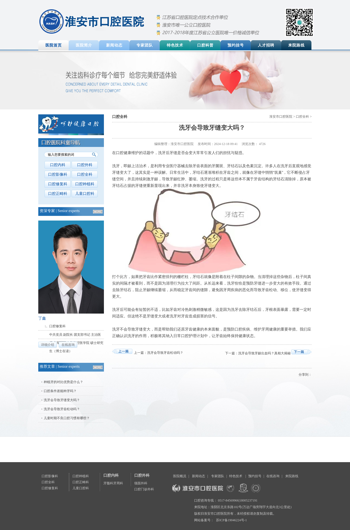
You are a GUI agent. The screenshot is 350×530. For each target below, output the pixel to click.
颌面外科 (140, 483)
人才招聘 (266, 45)
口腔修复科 (57, 184)
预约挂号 (236, 45)
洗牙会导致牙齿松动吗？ (62, 409)
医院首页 (53, 45)
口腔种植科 (84, 184)
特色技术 (175, 45)
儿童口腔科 (84, 194)
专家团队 (144, 45)
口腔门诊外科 (144, 489)
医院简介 (84, 45)
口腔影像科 (57, 174)
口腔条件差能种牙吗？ (60, 391)
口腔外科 (84, 165)
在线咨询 (68, 345)
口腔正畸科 (57, 194)
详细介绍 (47, 345)
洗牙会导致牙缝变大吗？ (62, 400)
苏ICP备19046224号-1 (231, 520)
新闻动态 (114, 45)
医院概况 (179, 476)
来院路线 (296, 45)
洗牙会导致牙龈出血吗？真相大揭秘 (264, 353)
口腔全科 (84, 174)
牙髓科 (108, 483)
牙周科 (118, 483)
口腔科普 (205, 45)
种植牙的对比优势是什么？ (63, 382)
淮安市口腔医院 (280, 116)
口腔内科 (57, 165)
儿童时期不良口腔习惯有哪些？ (67, 418)
